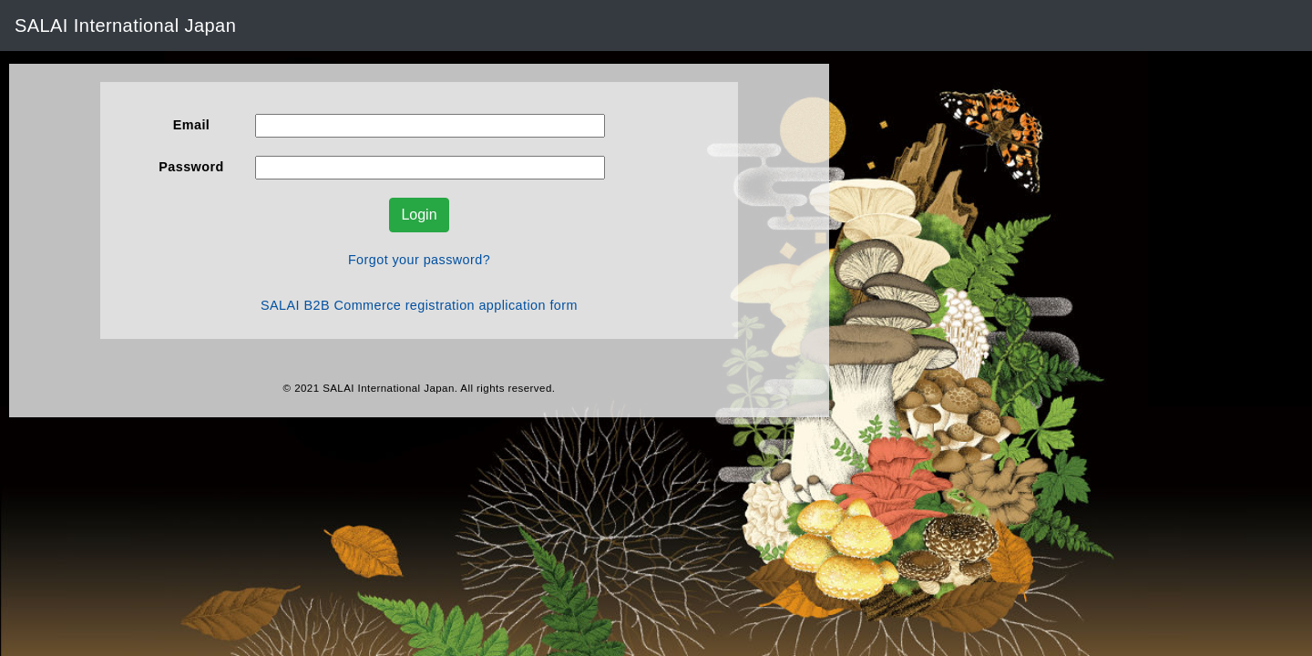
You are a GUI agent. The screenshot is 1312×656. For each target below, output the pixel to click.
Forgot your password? (419, 259)
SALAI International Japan (125, 25)
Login (418, 214)
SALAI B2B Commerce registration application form (419, 305)
